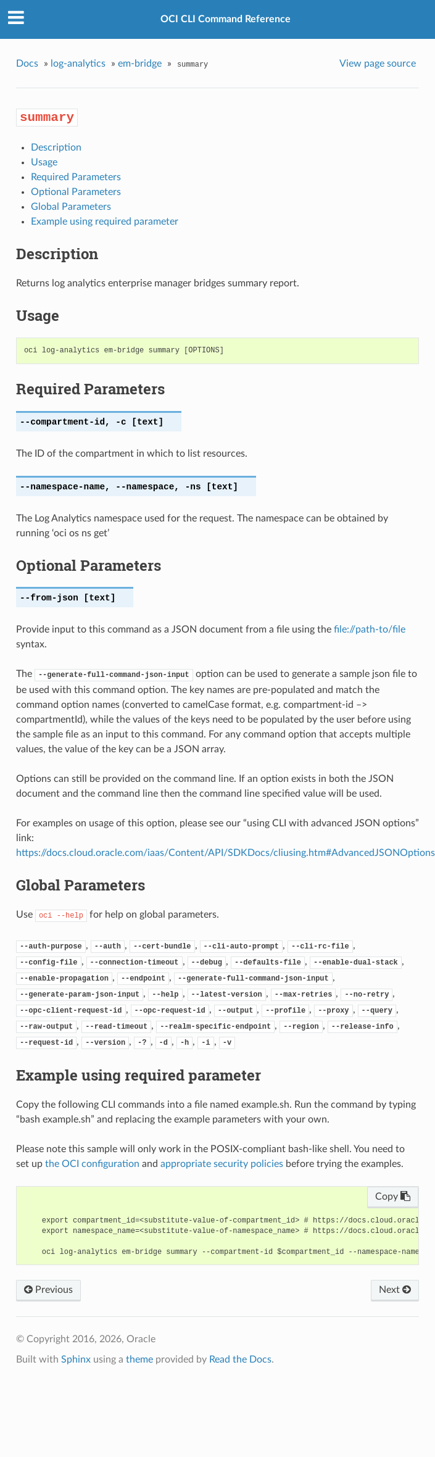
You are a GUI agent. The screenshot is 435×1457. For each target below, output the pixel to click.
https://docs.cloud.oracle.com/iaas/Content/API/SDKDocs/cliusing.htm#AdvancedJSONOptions (225, 853)
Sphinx (76, 1359)
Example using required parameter (104, 221)
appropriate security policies (221, 1164)
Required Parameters (76, 177)
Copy (392, 1197)
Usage (44, 162)
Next (395, 1290)
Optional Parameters (76, 192)
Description (56, 147)
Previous (48, 1290)
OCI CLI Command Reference (225, 19)
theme (139, 1359)
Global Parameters (71, 207)
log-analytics (78, 63)
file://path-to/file (369, 629)
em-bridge (140, 63)
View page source (377, 63)
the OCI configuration (92, 1164)
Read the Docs (240, 1359)
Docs (27, 63)
